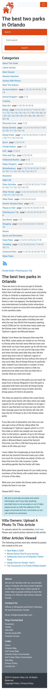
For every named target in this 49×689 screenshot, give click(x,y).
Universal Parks (10, 252)
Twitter (8, 627)
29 (34, 116)
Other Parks (8, 199)
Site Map (9, 660)
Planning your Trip (11, 212)
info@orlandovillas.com (21, 615)
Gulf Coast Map (12, 651)
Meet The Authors (11, 85)
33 (8, 119)
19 (36, 113)
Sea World (7, 219)
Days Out (7, 105)
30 (38, 116)
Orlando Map (11, 648)
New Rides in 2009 (15, 550)
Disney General (9, 127)
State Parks (8, 240)
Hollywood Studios (11, 160)
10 (43, 110)
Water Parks (8, 256)
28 (30, 116)
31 (42, 116)
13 (12, 113)
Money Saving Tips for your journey (22, 553)
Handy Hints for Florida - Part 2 (21, 563)
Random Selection (11, 76)
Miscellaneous (9, 168)
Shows (6, 231)
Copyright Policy (12, 683)
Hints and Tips (9, 155)
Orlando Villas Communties (17, 654)
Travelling (7, 244)
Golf (5, 151)
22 (5, 116)
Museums (7, 176)
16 (24, 113)
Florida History (9, 146)
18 (32, 113)
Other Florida (9, 192)
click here (39, 529)
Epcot (5, 142)
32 (4, 119)
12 (8, 113)
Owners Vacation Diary (13, 203)
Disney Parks (9, 135)
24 (13, 116)
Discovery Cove (10, 123)
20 (41, 113)
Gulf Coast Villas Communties (18, 657)
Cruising (6, 101)
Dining (6, 110)
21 (45, 113)
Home (7, 645)
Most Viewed (8, 72)
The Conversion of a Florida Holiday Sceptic (26, 566)
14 (16, 113)
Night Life (7, 180)
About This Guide (10, 63)
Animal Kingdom (10, 97)
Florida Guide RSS (13, 633)
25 (17, 116)
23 (9, 116)
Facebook (9, 624)
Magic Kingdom (10, 164)
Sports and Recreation (13, 235)
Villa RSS (9, 630)
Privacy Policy (11, 663)
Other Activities (10, 184)
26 (21, 116)
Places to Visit (9, 208)
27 (25, 116)
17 (28, 113)
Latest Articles (9, 67)
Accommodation (10, 89)
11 (4, 113)
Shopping (7, 224)
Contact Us (10, 666)
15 (20, 113)
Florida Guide (8, 271)
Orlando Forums (12, 636)
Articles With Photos (12, 81)
